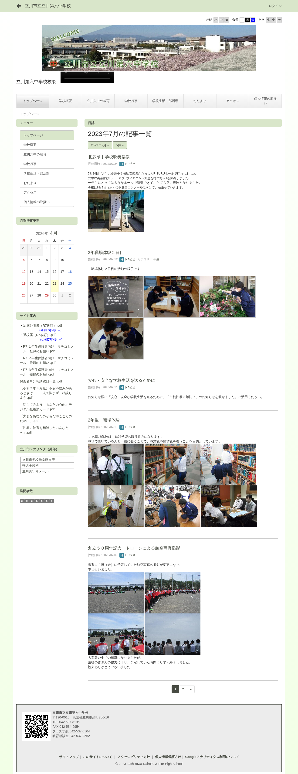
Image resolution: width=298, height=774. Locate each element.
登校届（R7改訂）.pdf (39, 335)
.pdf (59, 381)
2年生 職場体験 (104, 420)
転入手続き (30, 465)
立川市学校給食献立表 (38, 459)
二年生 (154, 259)
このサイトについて (98, 757)
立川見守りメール (35, 471)
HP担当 (127, 163)
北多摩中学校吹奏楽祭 (109, 157)
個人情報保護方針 (167, 757)
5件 (120, 145)
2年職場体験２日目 (106, 252)
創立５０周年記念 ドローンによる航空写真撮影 (134, 548)
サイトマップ (69, 757)
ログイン (275, 6)
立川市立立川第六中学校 (48, 5)
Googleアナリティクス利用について (212, 757)
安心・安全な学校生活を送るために (121, 380)
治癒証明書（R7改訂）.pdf (42, 325)
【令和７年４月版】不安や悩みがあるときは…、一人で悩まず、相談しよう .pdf (46, 392)
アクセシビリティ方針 (133, 757)
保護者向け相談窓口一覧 (38, 381)
